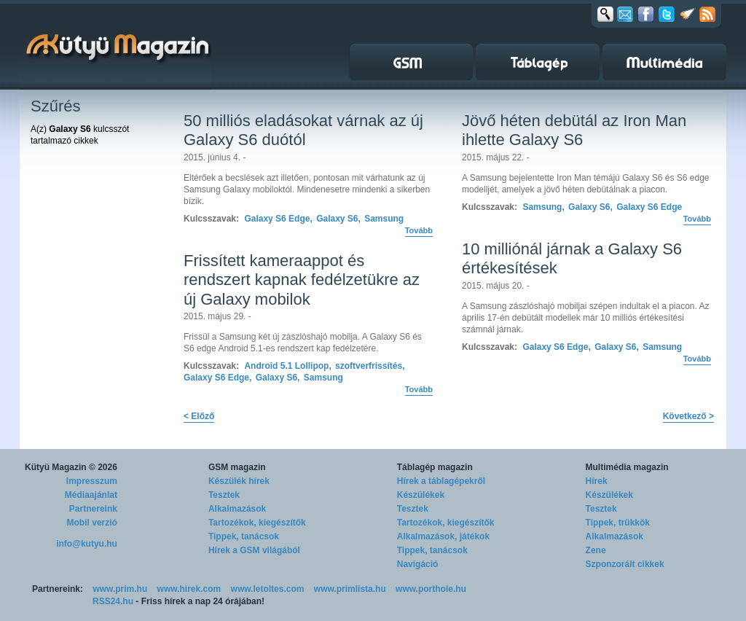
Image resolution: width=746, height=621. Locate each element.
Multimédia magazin (627, 467)
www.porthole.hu (431, 589)
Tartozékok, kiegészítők (257, 523)
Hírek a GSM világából (254, 550)
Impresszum (91, 481)
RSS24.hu (113, 601)
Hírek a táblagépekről (441, 481)
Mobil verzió (92, 523)
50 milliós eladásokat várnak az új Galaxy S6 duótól (303, 130)
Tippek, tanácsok (243, 536)
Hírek (597, 481)
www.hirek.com (189, 589)
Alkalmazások (237, 509)
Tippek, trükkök (618, 523)
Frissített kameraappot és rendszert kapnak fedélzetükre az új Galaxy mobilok (302, 279)
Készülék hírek (239, 481)
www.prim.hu (120, 589)
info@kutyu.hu (86, 544)
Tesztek (224, 495)
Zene (596, 550)
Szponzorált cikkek (625, 564)
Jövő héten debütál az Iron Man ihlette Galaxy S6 (574, 130)
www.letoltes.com (268, 589)
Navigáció (418, 564)
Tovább (419, 230)
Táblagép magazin (435, 467)
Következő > (688, 416)
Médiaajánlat (91, 495)
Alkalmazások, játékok (443, 536)
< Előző (199, 416)
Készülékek (420, 495)
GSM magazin (237, 467)
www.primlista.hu (350, 589)
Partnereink (93, 509)
